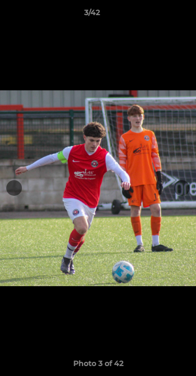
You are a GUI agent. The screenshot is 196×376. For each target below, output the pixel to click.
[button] (158, 15)
